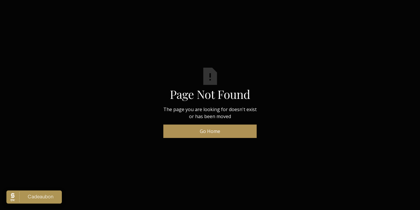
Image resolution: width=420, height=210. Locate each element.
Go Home (210, 131)
